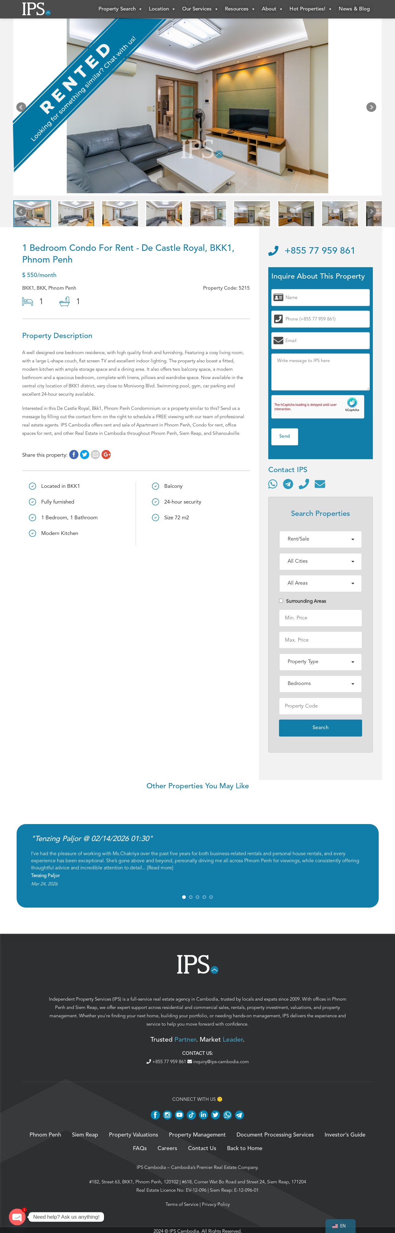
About (272, 9)
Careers (167, 1148)
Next (372, 108)
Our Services (200, 9)
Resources (240, 9)
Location (162, 9)
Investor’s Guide (345, 1135)
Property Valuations (133, 1135)
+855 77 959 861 (312, 251)
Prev (22, 108)
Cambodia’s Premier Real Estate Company (214, 1167)
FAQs (140, 1148)
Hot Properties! (311, 9)
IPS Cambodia (151, 1167)
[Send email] (320, 484)
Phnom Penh (45, 1135)
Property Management (197, 1135)
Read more (160, 868)
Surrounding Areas (302, 601)
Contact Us (202, 1148)
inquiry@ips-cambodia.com (218, 1061)
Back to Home (244, 1148)
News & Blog (354, 9)
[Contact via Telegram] (288, 484)
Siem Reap (86, 1007)
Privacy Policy (216, 1204)
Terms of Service (182, 1204)
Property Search (120, 9)
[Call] (304, 484)
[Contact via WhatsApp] (272, 484)
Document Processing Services (275, 1135)
